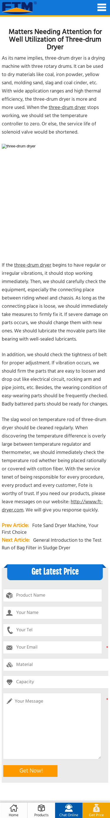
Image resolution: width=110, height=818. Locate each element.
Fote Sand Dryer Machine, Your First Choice (50, 529)
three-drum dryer (67, 107)
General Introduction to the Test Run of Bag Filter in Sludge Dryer (51, 544)
